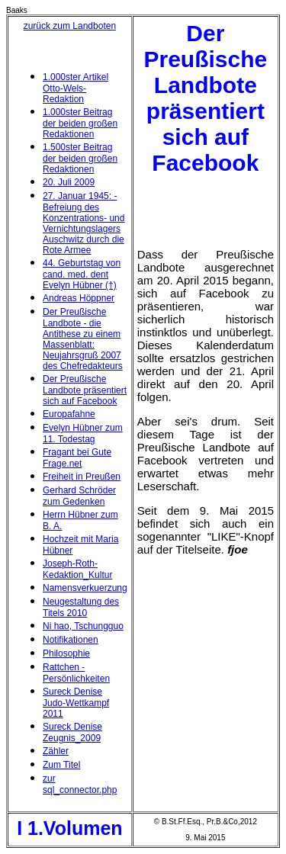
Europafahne (69, 414)
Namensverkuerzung (85, 588)
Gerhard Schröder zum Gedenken (79, 496)
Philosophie (66, 653)
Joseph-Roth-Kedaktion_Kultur (77, 569)
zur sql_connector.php (80, 784)
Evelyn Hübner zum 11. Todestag (83, 433)
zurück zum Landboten (70, 26)
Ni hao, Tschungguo (83, 626)
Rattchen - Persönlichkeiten (76, 673)
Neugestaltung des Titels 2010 (81, 607)
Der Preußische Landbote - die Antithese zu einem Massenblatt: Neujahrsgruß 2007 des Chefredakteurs (83, 339)
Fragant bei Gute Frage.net (77, 458)
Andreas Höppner (78, 298)
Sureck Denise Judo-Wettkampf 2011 (76, 702)
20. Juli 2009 (69, 182)
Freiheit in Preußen (82, 476)
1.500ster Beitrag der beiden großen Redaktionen (80, 158)
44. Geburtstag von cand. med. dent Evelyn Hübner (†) (82, 274)
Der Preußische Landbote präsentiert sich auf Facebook (85, 390)
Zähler (56, 751)
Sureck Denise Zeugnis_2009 (72, 732)
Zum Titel (61, 764)
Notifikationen (70, 639)
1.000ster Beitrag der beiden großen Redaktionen (80, 123)
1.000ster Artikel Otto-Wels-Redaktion (75, 88)
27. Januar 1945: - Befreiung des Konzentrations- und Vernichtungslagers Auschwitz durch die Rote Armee (83, 223)
